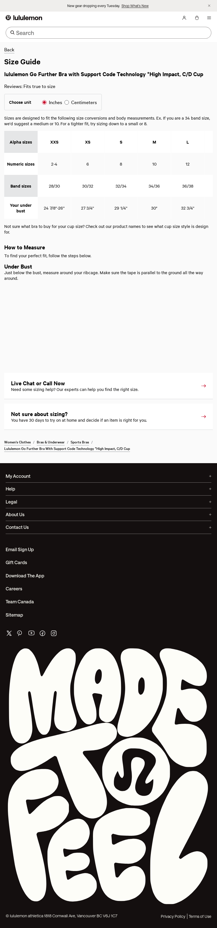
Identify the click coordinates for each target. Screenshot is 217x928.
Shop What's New (135, 6)
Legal (108, 501)
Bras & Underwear (51, 441)
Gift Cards (16, 562)
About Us (108, 514)
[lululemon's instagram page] (54, 634)
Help (108, 488)
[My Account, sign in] (184, 18)
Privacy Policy (173, 916)
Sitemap (14, 614)
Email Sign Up (20, 549)
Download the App (25, 575)
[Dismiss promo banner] (209, 5)
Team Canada (20, 601)
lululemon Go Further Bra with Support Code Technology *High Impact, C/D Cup (67, 448)
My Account (108, 476)
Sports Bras (80, 441)
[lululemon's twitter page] (9, 634)
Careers (14, 588)
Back (9, 49)
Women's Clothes (17, 441)
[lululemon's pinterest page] (20, 634)
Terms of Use (200, 916)
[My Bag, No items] (196, 18)
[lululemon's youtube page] (31, 634)
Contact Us (108, 527)
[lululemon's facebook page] (43, 634)
